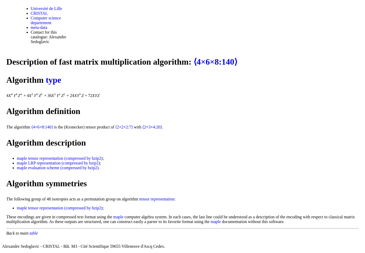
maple (22, 158)
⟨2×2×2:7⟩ (124, 127)
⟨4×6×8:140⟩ (215, 61)
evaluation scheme (43, 168)
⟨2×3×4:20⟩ (152, 127)
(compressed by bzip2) (83, 158)
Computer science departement (46, 20)
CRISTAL (39, 13)
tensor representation (45, 158)
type (53, 80)
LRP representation (44, 163)
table (33, 233)
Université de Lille (46, 8)
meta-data (39, 27)
